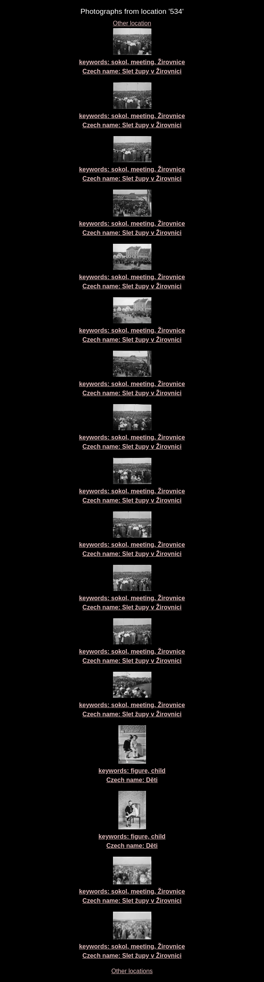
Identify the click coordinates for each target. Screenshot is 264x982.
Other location (132, 23)
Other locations (132, 971)
